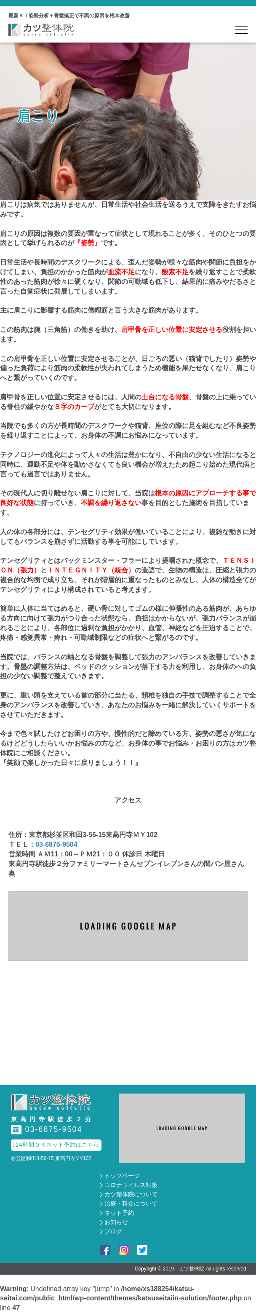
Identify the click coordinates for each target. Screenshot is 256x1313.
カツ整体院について (130, 1194)
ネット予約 (119, 1212)
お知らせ (116, 1222)
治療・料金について (130, 1203)
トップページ (122, 1175)
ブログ (113, 1231)
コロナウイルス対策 (130, 1185)
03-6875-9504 (56, 844)
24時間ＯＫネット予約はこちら (56, 1145)
